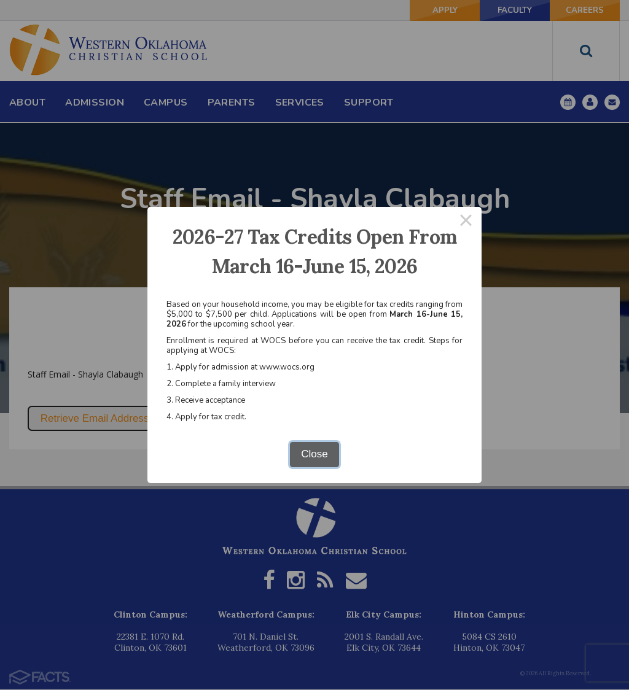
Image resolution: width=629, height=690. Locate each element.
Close (314, 454)
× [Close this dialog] (466, 222)
